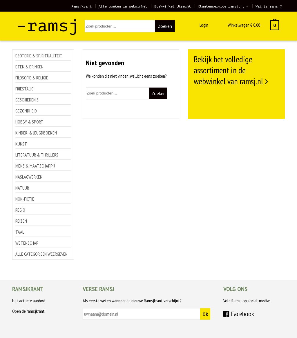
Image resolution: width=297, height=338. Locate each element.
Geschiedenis (27, 100)
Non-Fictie (24, 199)
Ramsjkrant (81, 6)
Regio (20, 210)
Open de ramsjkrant (28, 311)
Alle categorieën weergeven (41, 254)
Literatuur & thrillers (36, 155)
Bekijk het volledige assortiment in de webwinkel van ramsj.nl (228, 70)
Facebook (238, 313)
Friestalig (24, 89)
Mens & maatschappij (35, 166)
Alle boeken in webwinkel (123, 6)
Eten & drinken (29, 67)
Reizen (21, 221)
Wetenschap (27, 243)
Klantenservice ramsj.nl (221, 6)
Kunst (21, 144)
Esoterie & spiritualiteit (38, 56)
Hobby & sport (29, 122)
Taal (19, 232)
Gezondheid (26, 111)
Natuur (22, 188)
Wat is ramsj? (269, 6)
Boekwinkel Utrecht (172, 6)
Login (204, 25)
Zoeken (165, 26)
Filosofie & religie (31, 78)
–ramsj (48, 25)
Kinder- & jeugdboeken (36, 133)
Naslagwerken (28, 177)
